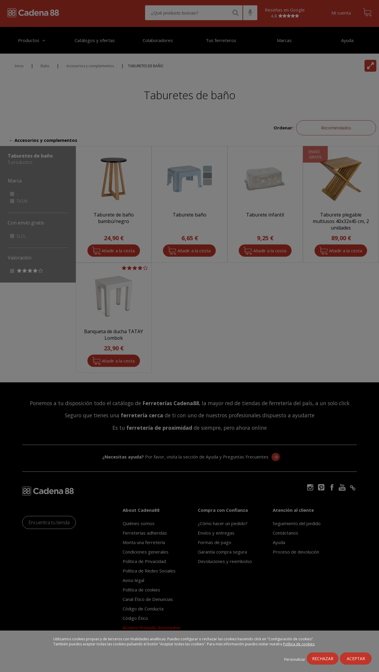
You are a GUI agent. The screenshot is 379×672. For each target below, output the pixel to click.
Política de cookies (298, 644)
